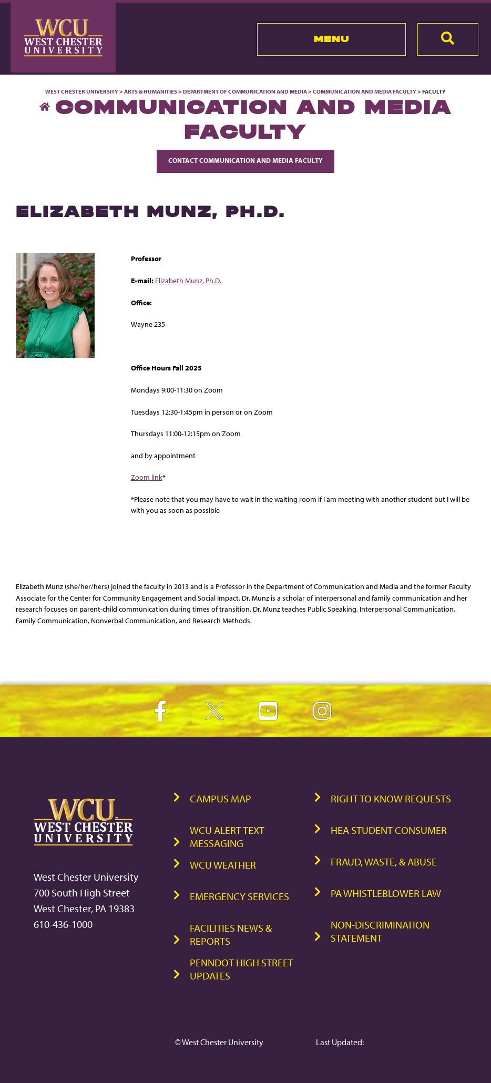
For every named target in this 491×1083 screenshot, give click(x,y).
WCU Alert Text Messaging (227, 836)
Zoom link (146, 477)
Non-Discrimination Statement (380, 931)
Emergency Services (239, 896)
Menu (331, 39)
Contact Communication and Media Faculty (245, 160)
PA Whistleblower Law (386, 893)
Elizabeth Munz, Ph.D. (188, 280)
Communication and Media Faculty (364, 91)
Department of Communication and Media (245, 91)
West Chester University (81, 91)
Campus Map (220, 798)
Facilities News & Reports (231, 934)
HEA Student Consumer (389, 830)
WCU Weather (223, 864)
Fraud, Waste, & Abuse (384, 861)
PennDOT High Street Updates (241, 969)
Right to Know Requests (391, 798)
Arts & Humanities (150, 91)
